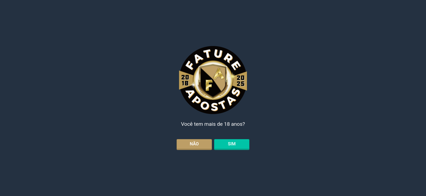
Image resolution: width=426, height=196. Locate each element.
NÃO (194, 143)
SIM (232, 143)
